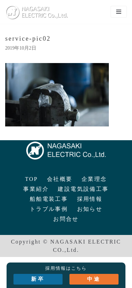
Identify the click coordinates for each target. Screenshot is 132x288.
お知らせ (90, 209)
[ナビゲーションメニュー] (119, 12)
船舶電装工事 (49, 199)
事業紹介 (36, 189)
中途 (94, 279)
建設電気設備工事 (83, 189)
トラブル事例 (49, 209)
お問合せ (66, 219)
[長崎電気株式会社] (36, 12)
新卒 (38, 279)
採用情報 (90, 199)
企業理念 (94, 179)
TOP (31, 179)
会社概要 (60, 179)
